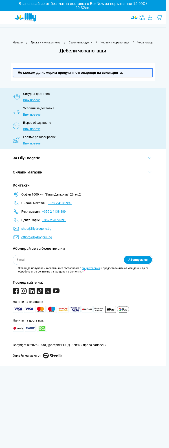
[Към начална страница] (18, 42)
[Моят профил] (150, 17)
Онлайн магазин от (37, 355)
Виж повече (31, 100)
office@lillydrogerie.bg (36, 237)
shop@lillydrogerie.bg (36, 228)
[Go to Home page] (25, 17)
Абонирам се (138, 259)
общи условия (91, 268)
